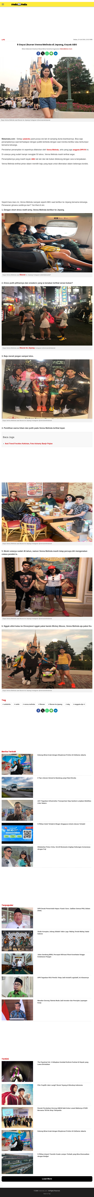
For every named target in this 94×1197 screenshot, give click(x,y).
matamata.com (43, 1191)
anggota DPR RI (79, 150)
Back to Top (47, 1193)
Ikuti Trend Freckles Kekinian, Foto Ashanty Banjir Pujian (29, 444)
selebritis (26, 139)
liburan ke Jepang (27, 348)
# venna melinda (29, 704)
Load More (47, 1179)
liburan (22, 275)
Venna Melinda (53, 150)
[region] (47, 22)
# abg (68, 704)
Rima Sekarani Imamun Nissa (32, 49)
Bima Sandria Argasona (51, 49)
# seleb (16, 704)
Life (3, 40)
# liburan (41, 704)
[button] (3, 4)
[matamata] (19, 4)
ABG (33, 159)
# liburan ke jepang (55, 704)
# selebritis (7, 704)
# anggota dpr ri (79, 704)
